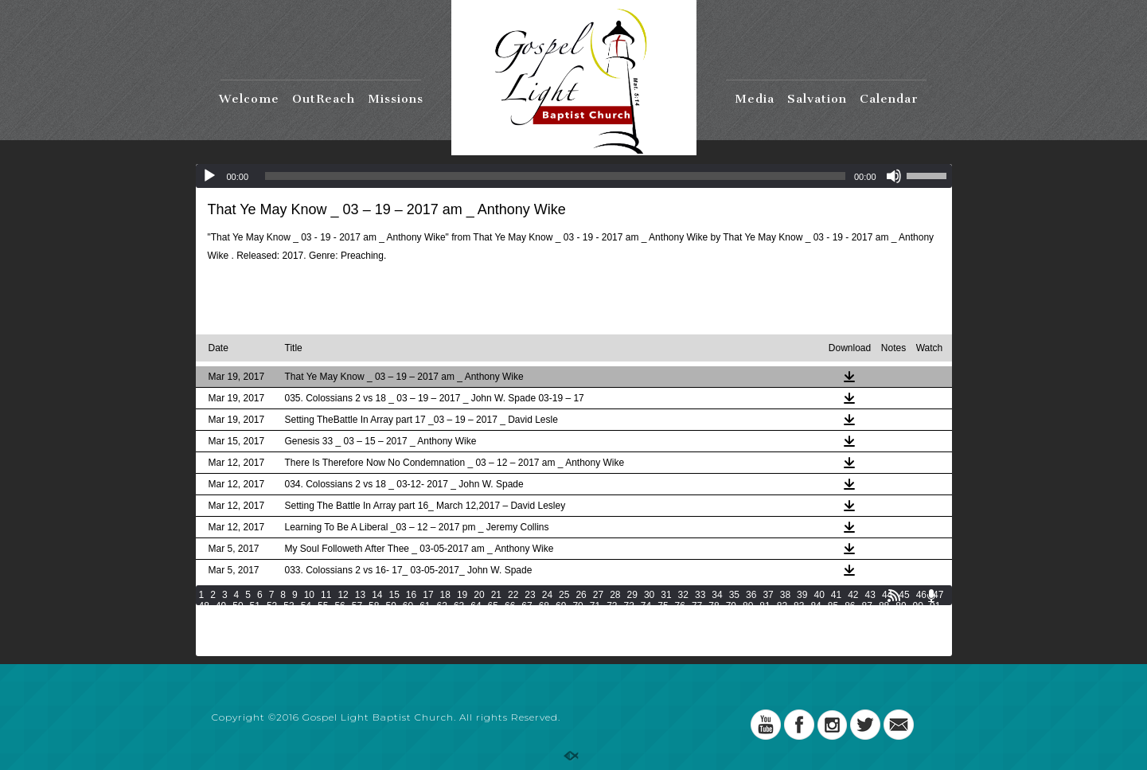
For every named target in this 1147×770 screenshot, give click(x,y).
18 (445, 594)
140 (497, 628)
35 (734, 594)
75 (662, 606)
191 (898, 639)
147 (653, 628)
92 (204, 617)
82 (782, 606)
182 (697, 639)
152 (764, 628)
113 (633, 617)
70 (577, 606)
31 (666, 594)
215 (697, 650)
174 (519, 639)
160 (207, 639)
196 (274, 650)
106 (477, 617)
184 (742, 639)
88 (884, 606)
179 (630, 639)
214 (675, 650)
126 (922, 617)
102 (387, 617)
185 (764, 639)
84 (815, 606)
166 (341, 639)
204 (452, 650)
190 (876, 639)
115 (677, 617)
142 (541, 628)
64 (475, 606)
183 (720, 639)
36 (751, 594)
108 (521, 617)
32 (683, 594)
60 (408, 606)
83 (799, 606)
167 (363, 639)
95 (255, 617)
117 (722, 617)
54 (306, 606)
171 (452, 639)
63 (459, 606)
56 (339, 606)
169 (407, 639)
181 (675, 639)
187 (809, 639)
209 (564, 650)
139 (474, 628)
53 (288, 606)
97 (288, 617)
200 (363, 650)
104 (432, 617)
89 (900, 606)
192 (921, 639)
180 (653, 639)
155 (831, 628)
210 (586, 650)
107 (499, 617)
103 (409, 617)
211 (608, 650)
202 (407, 650)
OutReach (323, 99)
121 (811, 617)
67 (526, 606)
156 (853, 628)
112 (610, 617)
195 (251, 650)
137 (430, 628)
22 (513, 594)
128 (229, 628)
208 (541, 650)
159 (921, 628)
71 (595, 606)
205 (474, 650)
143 (564, 628)
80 (748, 606)
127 (207, 628)
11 (326, 594)
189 (853, 639)
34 (717, 594)
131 (296, 628)
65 (493, 606)
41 (836, 594)
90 (918, 606)
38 (785, 594)
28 (615, 594)
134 (363, 628)
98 (306, 617)
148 (675, 628)
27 (598, 594)
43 (870, 594)
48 (204, 606)
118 (744, 617)
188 (831, 639)
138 (452, 628)
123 (856, 617)
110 (566, 617)
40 (818, 594)
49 (221, 606)
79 (731, 606)
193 (207, 650)
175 (541, 639)
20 (479, 594)
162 (251, 639)
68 (544, 606)
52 (272, 606)
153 (786, 628)
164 (296, 639)
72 (612, 606)
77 (697, 606)
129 (251, 628)
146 (630, 628)
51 (255, 606)
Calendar (889, 99)
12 (342, 594)
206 (497, 650)
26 (580, 594)
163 (274, 639)
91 (935, 606)
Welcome (249, 99)
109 (544, 617)
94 (237, 617)
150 (720, 628)
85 (833, 606)
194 (229, 650)
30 (649, 594)
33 (700, 594)
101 (365, 617)
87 (867, 606)
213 (653, 650)
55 (323, 606)
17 (428, 594)
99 (323, 617)
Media (754, 99)
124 (878, 617)
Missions (395, 99)
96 (272, 617)
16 (411, 594)
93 (221, 617)
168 (385, 639)
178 (608, 639)
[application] (574, 176)
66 (510, 606)
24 (547, 594)
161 (229, 639)
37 (768, 594)
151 (742, 628)
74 (646, 606)
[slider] (555, 176)
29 (632, 594)
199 (341, 650)
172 (474, 639)
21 (496, 594)
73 (628, 606)
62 (442, 606)
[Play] (209, 176)
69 (561, 606)
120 (789, 617)
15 (393, 594)
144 (586, 628)
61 (424, 606)
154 (809, 628)
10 (309, 594)
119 (766, 617)
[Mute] (894, 176)
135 (385, 628)
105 (454, 617)
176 (564, 639)
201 (385, 650)
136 (407, 628)
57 (357, 606)
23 (530, 594)
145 (608, 628)
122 (833, 617)
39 (802, 594)
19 (462, 594)
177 (586, 639)
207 (519, 650)
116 (700, 617)
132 (318, 628)
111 (588, 617)
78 (713, 606)
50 (237, 606)
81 (764, 606)
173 (497, 639)
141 (519, 628)
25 (564, 594)
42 (853, 594)
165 (318, 639)
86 (850, 606)
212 (630, 650)
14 (377, 594)
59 (390, 606)
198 (318, 650)
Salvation (817, 99)
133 (341, 628)
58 (374, 606)
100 (342, 617)
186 (786, 639)
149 (697, 628)
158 (898, 628)
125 (900, 617)
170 (430, 639)
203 (430, 650)
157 (876, 628)
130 (274, 628)
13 (360, 594)
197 (296, 650)
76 (680, 606)
